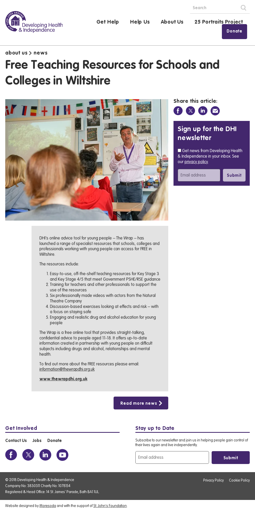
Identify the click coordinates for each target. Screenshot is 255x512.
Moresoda (47, 506)
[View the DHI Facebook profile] (11, 455)
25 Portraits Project (219, 22)
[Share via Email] (215, 110)
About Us (172, 22)
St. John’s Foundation (110, 506)
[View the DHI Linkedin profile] (45, 455)
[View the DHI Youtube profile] (62, 455)
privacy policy (196, 162)
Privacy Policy (213, 480)
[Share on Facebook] (178, 110)
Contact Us (16, 441)
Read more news (138, 404)
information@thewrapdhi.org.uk (67, 369)
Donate (234, 31)
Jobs (37, 441)
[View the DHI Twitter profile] (28, 455)
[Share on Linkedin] (202, 110)
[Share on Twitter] (190, 110)
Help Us (140, 22)
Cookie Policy (239, 480)
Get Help (107, 22)
